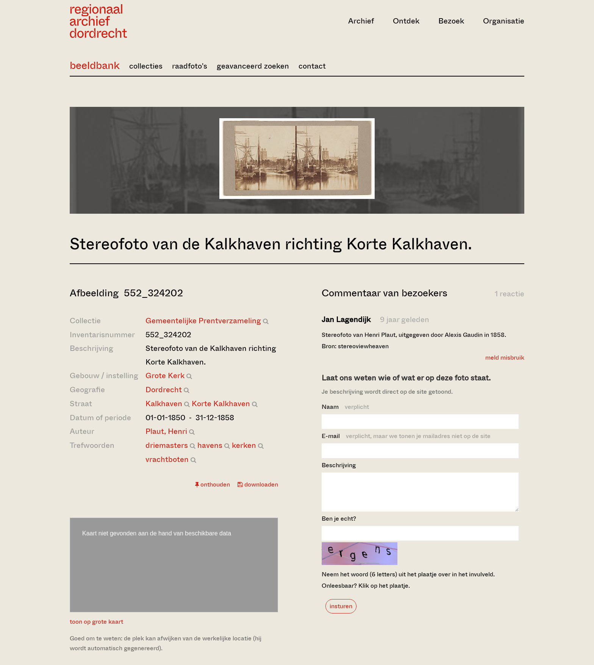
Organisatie (503, 21)
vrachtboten (167, 459)
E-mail (406, 436)
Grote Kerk (164, 375)
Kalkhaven (163, 403)
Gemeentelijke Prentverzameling (203, 320)
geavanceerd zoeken (253, 66)
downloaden (258, 484)
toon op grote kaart (96, 621)
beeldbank (95, 65)
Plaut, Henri (166, 431)
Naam (345, 406)
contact (312, 66)
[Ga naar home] (138, 21)
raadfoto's (189, 66)
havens (209, 445)
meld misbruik (504, 357)
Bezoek (451, 21)
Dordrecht (163, 389)
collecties (146, 66)
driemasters (166, 445)
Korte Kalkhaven (221, 403)
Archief (361, 21)
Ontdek (406, 21)
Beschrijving (339, 465)
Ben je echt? (339, 525)
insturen (341, 613)
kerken (244, 445)
